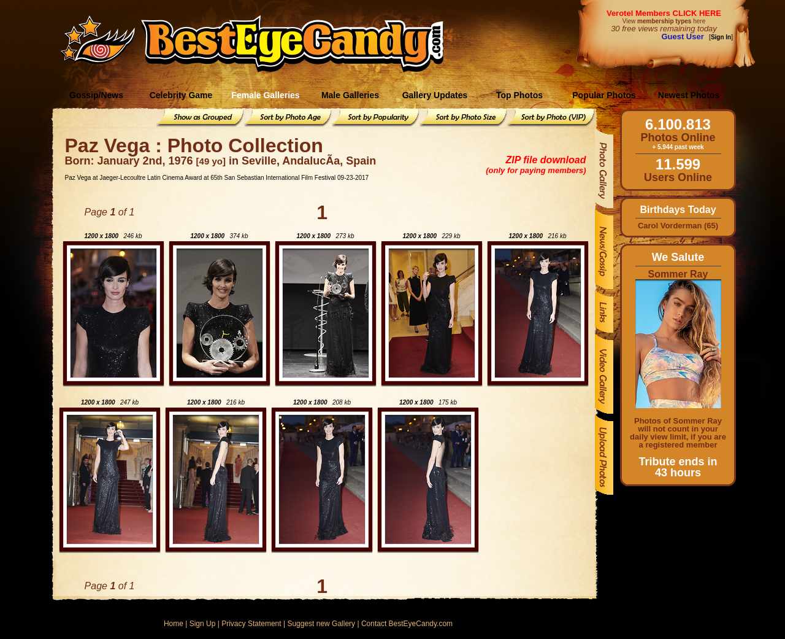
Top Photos (519, 95)
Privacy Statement (251, 623)
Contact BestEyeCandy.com (407, 623)
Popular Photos (603, 95)
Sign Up (203, 623)
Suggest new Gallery (321, 623)
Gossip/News (96, 95)
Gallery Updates (435, 95)
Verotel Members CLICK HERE (664, 13)
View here (663, 21)
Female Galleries (265, 95)
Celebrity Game (181, 95)
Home (173, 623)
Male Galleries (350, 95)
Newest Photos (688, 95)
